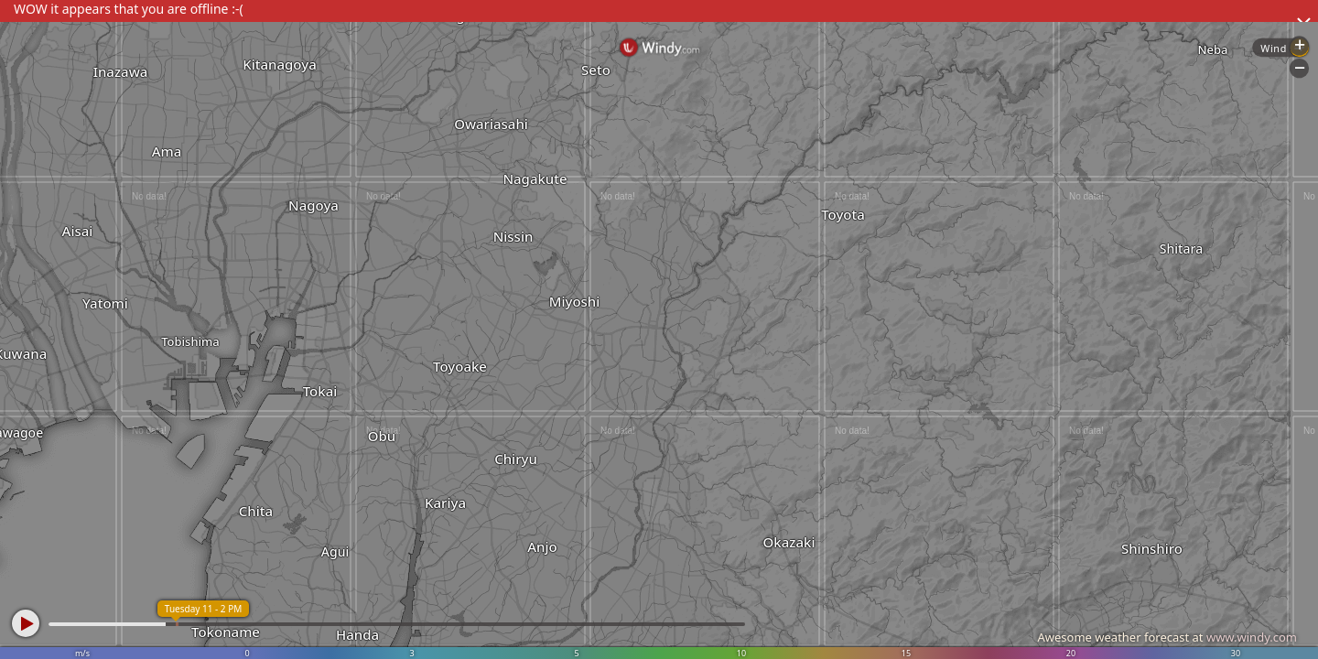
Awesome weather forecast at (1167, 637)
